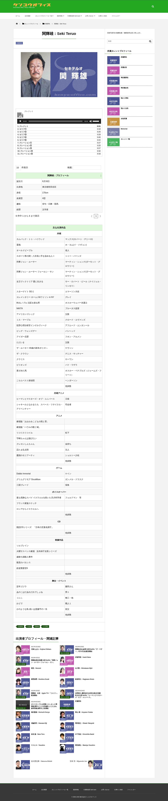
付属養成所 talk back (74, 16)
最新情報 (59, 16)
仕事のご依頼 (102, 16)
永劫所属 (124, 118)
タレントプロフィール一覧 (43, 16)
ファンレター (116, 16)
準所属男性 (124, 77)
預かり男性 (124, 98)
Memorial (124, 129)
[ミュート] (90, 121)
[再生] (20, 121)
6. (22, 140)
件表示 (25, 167)
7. (25, 143)
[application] (59, 121)
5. (22, 137)
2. (22, 129)
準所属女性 (124, 88)
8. (25, 145)
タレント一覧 (125, 139)
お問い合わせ (89, 16)
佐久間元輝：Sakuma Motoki (41, 761)
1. (23, 126)
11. (25, 154)
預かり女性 (124, 108)
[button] (101, 175)
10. (25, 151)
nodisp (29, 626)
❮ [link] (92, 216)
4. (22, 134)
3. (22, 132)
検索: (70, 167)
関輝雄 (37, 626)
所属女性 (124, 67)
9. (25, 148)
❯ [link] (100, 216)
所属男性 (19, 43)
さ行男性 (45, 626)
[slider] (55, 121)
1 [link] (96, 216)
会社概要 (27, 16)
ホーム (18, 16)
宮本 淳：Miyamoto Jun (78, 761)
